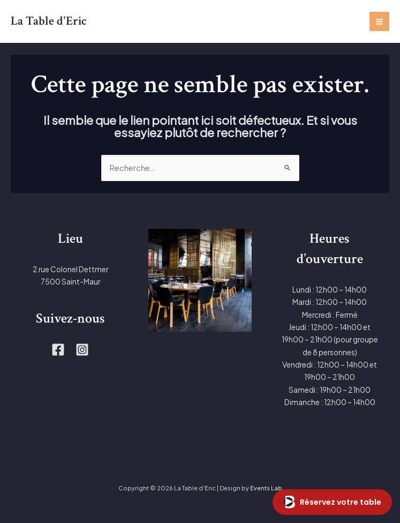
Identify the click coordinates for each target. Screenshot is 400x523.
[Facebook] (58, 349)
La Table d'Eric (49, 21)
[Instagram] (82, 349)
